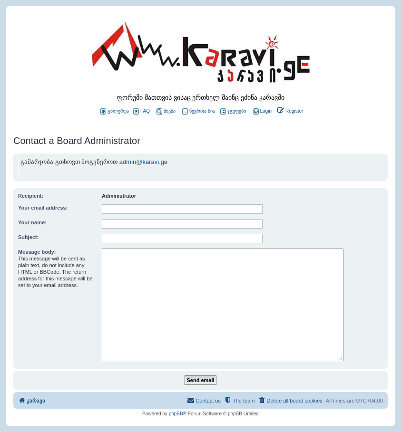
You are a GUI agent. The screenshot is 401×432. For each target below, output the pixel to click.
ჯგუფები (233, 111)
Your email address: (43, 208)
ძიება (166, 111)
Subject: (28, 237)
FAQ (141, 111)
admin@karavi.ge (143, 161)
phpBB (176, 413)
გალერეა (114, 111)
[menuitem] (262, 111)
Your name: (32, 222)
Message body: (37, 252)
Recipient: (30, 196)
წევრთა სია (198, 111)
